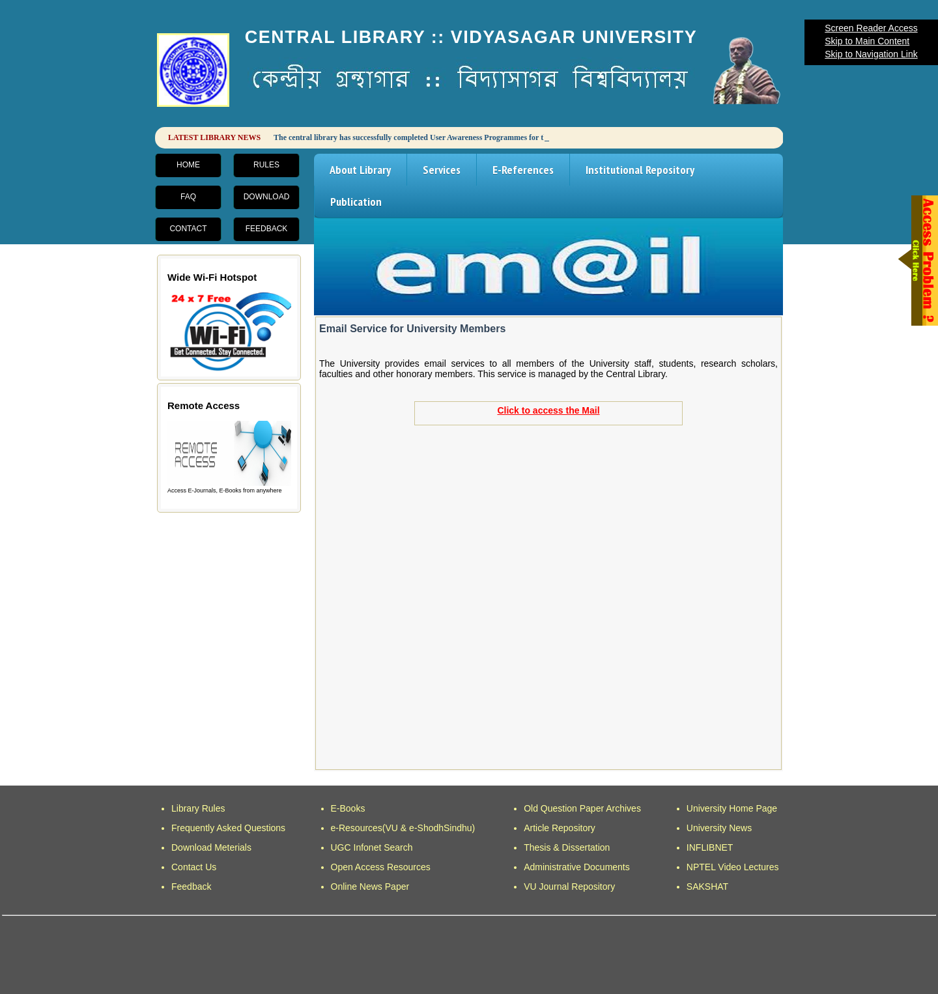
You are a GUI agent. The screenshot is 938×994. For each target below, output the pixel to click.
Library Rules (198, 808)
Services (442, 169)
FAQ (188, 196)
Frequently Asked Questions (228, 828)
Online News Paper (370, 886)
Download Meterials (211, 847)
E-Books (348, 808)
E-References (523, 169)
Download (267, 196)
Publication (356, 201)
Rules (266, 164)
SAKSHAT (707, 886)
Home (188, 164)
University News (719, 828)
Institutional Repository (640, 169)
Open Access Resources (381, 867)
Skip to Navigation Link (871, 54)
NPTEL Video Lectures (733, 867)
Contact (187, 228)
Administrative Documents (577, 867)
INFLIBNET (710, 847)
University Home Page (732, 808)
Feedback (267, 228)
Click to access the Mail (548, 410)
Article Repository (559, 828)
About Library (360, 169)
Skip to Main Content (867, 41)
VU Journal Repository (569, 886)
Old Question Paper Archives (582, 808)
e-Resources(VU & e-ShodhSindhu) (403, 828)
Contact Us (193, 867)
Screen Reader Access (871, 28)
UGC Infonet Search (372, 847)
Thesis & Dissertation (567, 847)
